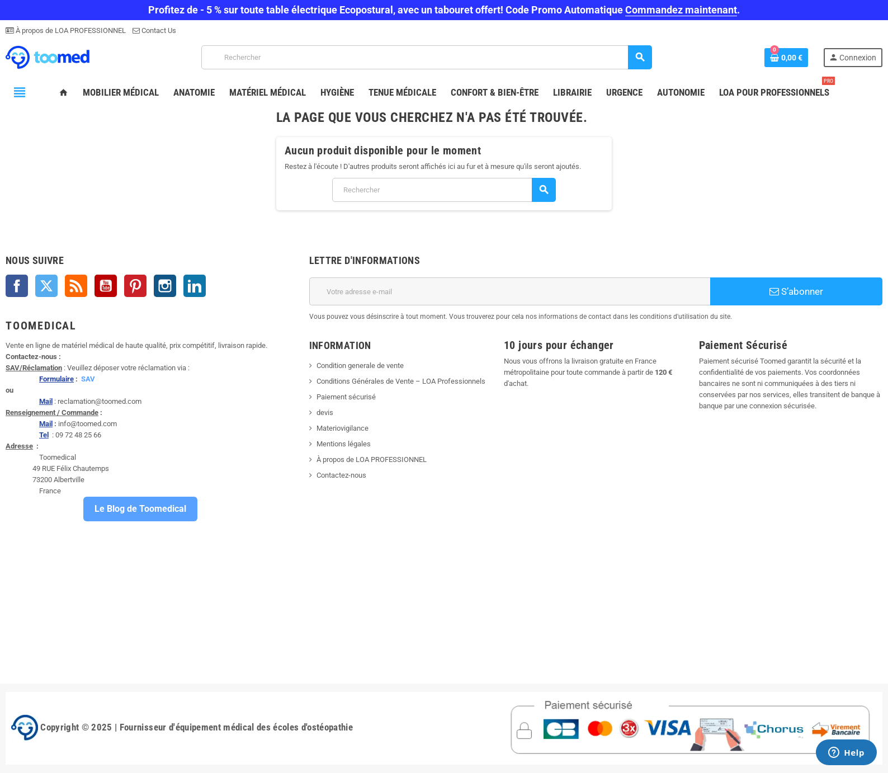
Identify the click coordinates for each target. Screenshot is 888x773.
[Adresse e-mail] (510, 291)
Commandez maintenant (681, 10)
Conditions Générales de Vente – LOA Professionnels (401, 381)
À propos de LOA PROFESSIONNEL (70, 30)
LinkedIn (194, 286)
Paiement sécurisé (346, 397)
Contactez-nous (341, 475)
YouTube (106, 286)
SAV (88, 379)
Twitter (46, 286)
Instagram (165, 286)
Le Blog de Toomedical (140, 508)
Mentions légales (344, 444)
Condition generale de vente (360, 365)
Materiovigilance (343, 428)
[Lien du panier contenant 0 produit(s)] (786, 57)
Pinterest (135, 286)
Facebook (17, 286)
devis (325, 412)
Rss (76, 286)
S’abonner (796, 291)
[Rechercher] (426, 57)
